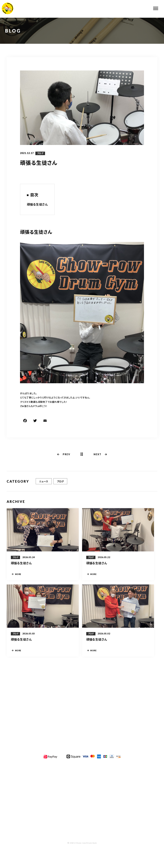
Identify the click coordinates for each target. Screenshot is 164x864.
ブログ (40, 153)
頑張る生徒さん (37, 204)
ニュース (43, 481)
